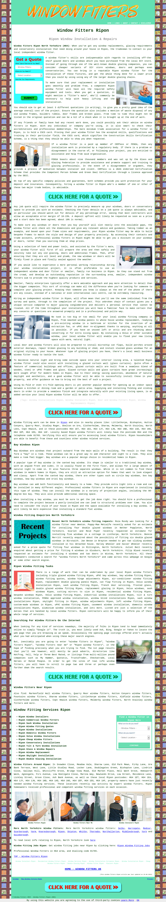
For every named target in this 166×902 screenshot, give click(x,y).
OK (138, 900)
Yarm (33, 831)
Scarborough (21, 831)
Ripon (64, 422)
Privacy (150, 879)
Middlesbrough (130, 831)
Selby (121, 828)
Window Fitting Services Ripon (42, 710)
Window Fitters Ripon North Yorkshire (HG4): (42, 46)
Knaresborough (47, 831)
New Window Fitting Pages (31, 879)
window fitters (105, 828)
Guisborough (21, 835)
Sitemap (16, 879)
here (92, 840)
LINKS (117, 23)
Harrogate (134, 828)
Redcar (147, 828)
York (144, 831)
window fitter (45, 52)
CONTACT (134, 23)
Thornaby (95, 831)
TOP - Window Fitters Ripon (31, 856)
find (23, 693)
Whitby (83, 831)
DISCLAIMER (146, 23)
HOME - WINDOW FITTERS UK (83, 869)
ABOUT (125, 23)
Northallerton (111, 831)
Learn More (127, 900)
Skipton (71, 831)
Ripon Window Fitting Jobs (133, 845)
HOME (109, 23)
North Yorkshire (83, 828)
